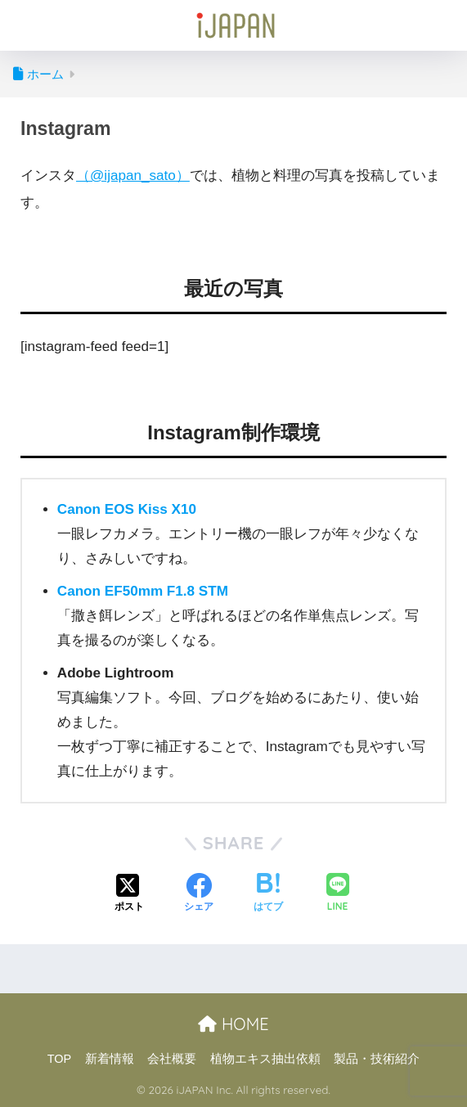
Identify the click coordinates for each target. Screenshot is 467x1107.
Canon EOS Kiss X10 (126, 509)
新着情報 (109, 1058)
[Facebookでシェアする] (198, 894)
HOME (233, 1024)
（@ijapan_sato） (133, 175)
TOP (59, 1058)
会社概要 (171, 1058)
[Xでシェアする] (129, 894)
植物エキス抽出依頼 (265, 1058)
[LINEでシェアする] (337, 893)
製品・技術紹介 (377, 1058)
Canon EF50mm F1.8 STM (142, 591)
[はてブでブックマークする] (268, 894)
